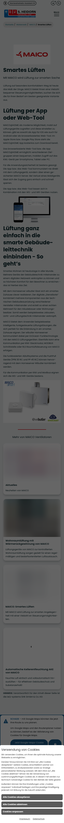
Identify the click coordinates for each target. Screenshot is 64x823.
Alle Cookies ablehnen (15, 804)
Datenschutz (39, 819)
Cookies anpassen (13, 811)
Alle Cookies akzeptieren (16, 797)
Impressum (24, 819)
